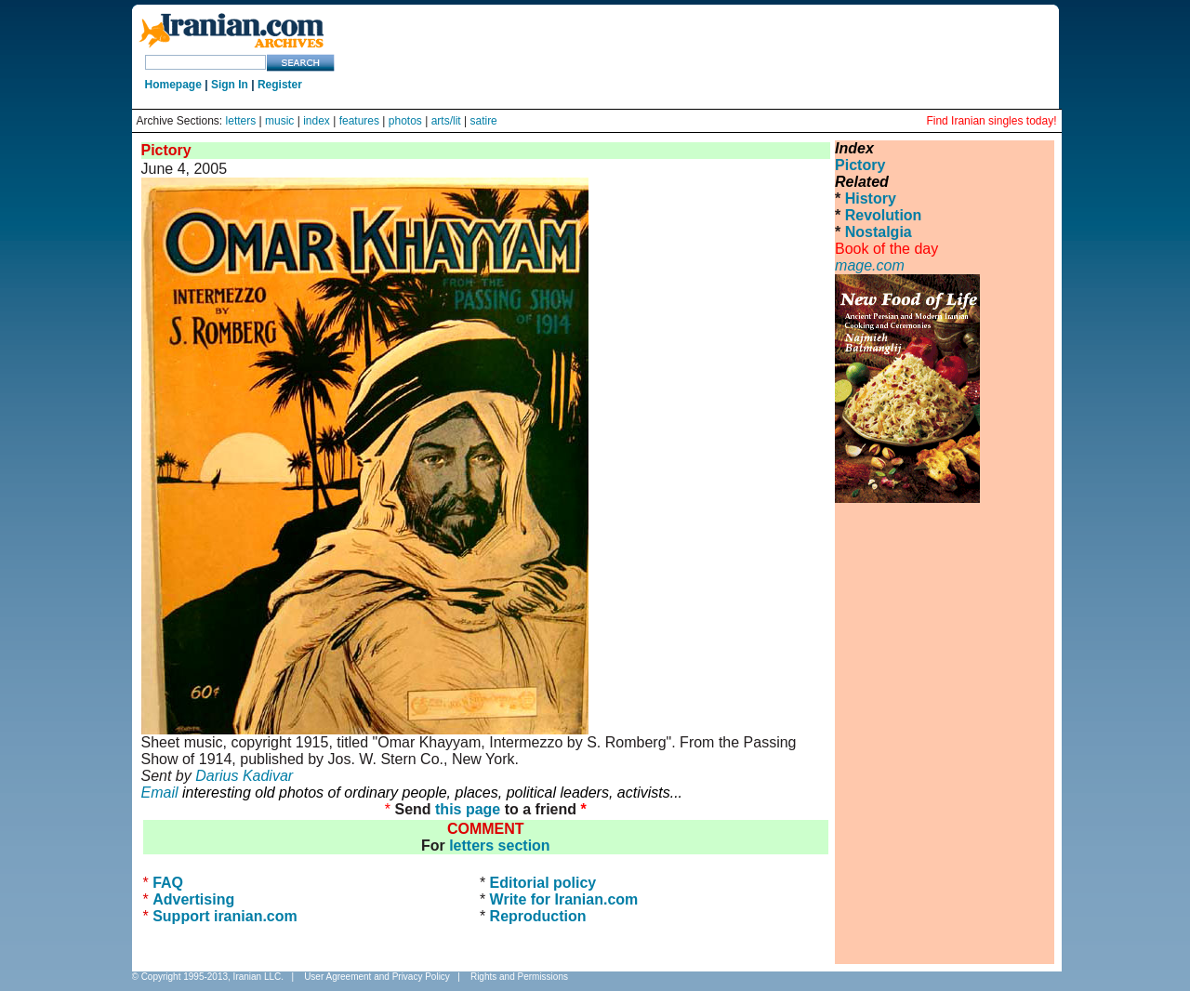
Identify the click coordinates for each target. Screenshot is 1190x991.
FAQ (167, 883)
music (279, 120)
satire (482, 120)
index (316, 120)
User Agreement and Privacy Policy (377, 976)
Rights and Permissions (519, 976)
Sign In (229, 84)
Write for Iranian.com (564, 899)
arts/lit (446, 120)
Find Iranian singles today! (991, 120)
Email (159, 792)
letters (241, 120)
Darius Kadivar (244, 776)
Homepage (173, 84)
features (359, 120)
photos (405, 120)
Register (280, 84)
